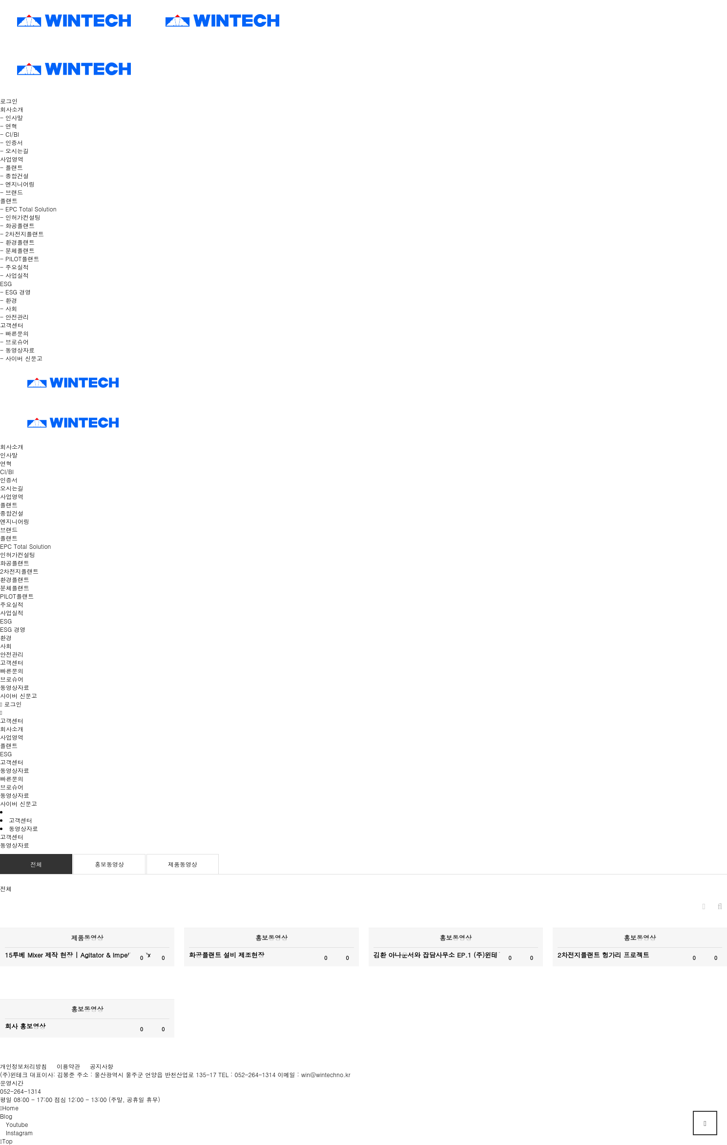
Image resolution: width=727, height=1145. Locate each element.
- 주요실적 (14, 267)
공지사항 (101, 1066)
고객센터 (11, 662)
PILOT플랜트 (17, 596)
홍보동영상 (109, 864)
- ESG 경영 (15, 292)
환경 (6, 637)
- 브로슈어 (14, 341)
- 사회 (8, 308)
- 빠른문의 (14, 333)
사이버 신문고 (18, 695)
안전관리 (11, 654)
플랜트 (9, 504)
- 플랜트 (11, 167)
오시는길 (11, 488)
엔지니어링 (14, 521)
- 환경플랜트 (17, 242)
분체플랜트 (14, 587)
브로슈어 (11, 679)
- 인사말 (11, 117)
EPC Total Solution (25, 546)
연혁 (6, 463)
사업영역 (11, 496)
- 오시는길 (14, 150)
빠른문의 (11, 670)
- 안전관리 (14, 316)
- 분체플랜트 (17, 250)
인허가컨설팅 (17, 554)
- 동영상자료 (17, 350)
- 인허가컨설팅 (20, 217)
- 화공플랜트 (17, 225)
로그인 (9, 101)
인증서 (9, 480)
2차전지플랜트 (19, 571)
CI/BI (7, 471)
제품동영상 (182, 864)
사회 (6, 646)
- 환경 (8, 300)
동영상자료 (14, 687)
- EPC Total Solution (28, 209)
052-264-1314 (20, 1091)
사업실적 (11, 612)
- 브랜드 (11, 192)
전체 (36, 864)
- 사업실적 (14, 275)
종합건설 (11, 513)
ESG (6, 621)
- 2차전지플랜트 (22, 233)
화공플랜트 (14, 563)
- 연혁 (8, 126)
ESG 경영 (12, 629)
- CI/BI (9, 134)
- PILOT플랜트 (19, 258)
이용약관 (68, 1066)
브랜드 (9, 529)
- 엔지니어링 (17, 184)
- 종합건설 (14, 175)
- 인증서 (11, 142)
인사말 (9, 455)
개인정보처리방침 (23, 1066)
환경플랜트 (14, 579)
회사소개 (11, 446)
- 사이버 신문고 (21, 358)
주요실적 (11, 604)
